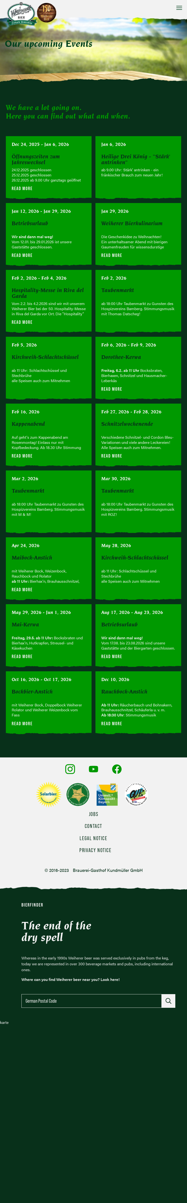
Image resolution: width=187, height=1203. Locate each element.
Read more (22, 188)
